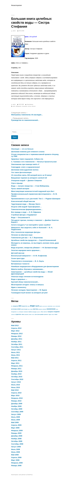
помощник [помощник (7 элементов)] (21, 311)
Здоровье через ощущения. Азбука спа (27, 159)
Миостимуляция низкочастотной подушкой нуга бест (32, 191)
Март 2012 (15, 331)
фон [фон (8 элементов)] (36, 314)
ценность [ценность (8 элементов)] (46, 314)
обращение (18, 106)
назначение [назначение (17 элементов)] (51, 309)
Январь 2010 (16, 401)
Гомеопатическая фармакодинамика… (27, 209)
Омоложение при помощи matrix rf (25, 164)
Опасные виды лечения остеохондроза (27, 276)
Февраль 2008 (17, 463)
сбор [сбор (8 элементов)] (42, 311)
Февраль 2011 (17, 366)
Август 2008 (16, 447)
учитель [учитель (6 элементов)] (33, 314)
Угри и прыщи (17, 183)
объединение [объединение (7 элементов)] (14, 311)
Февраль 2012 (17, 333)
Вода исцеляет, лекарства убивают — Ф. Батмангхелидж (34, 248)
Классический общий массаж (23, 201)
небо (14, 106)
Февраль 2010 (17, 398)
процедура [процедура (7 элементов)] (34, 311)
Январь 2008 (16, 465)
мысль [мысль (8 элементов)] (44, 309)
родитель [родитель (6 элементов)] (38, 311)
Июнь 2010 (15, 387)
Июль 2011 (15, 352)
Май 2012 (15, 325)
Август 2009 (16, 414)
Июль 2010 (15, 385)
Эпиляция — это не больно (22, 149)
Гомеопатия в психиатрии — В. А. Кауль (27, 261)
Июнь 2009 (15, 420)
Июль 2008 (15, 449)
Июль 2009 (15, 417)
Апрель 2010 (16, 393)
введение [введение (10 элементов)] (15, 306)
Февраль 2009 (17, 430)
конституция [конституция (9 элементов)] (24, 309)
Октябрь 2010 (16, 377)
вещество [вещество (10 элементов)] (24, 306)
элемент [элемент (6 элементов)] (52, 314)
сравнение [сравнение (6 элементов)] (13, 314)
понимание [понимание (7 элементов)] (26, 311)
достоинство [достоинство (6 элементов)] (45, 306)
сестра (29, 106)
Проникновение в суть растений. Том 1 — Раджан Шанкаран (35, 199)
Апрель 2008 (16, 457)
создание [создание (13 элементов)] (56, 311)
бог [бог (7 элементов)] (12, 306)
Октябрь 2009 (16, 409)
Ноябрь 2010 (16, 374)
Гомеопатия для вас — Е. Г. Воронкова (27, 238)
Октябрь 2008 (16, 441)
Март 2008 (15, 460)
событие (33, 106)
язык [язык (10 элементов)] (56, 314)
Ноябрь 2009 (16, 406)
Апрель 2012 (16, 328)
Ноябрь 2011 (16, 342)
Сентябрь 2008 (17, 444)
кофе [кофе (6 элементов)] (29, 309)
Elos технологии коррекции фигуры (25, 232)
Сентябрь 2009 (17, 412)
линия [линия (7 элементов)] (31, 309)
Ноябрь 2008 (16, 438)
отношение (24, 106)
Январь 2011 (16, 368)
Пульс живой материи (20, 188)
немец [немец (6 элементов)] (57, 309)
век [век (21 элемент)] (20, 306)
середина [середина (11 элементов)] (50, 311)
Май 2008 (15, 455)
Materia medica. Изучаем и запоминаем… (27, 269)
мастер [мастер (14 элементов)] (35, 309)
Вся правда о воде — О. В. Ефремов (26, 212)
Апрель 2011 (16, 360)
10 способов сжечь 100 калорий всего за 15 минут (31, 175)
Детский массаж (17, 253)
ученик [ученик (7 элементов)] (30, 314)
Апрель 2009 (16, 425)
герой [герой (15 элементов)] (37, 306)
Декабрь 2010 (16, 371)
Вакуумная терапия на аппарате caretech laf (29, 178)
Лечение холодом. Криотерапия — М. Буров (29, 290)
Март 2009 (15, 428)
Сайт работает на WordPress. (26, 474)
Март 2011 (15, 363)
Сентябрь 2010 (17, 379)
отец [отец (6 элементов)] (18, 311)
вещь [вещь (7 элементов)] (28, 306)
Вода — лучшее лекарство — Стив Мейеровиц (30, 186)
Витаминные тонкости (20, 264)
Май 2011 (15, 358)
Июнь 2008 (15, 452)
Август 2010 (16, 382)
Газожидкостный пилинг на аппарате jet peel (29, 293)
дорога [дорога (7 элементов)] (40, 306)
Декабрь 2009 (16, 403)
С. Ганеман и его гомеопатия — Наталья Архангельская (34, 162)
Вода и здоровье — (19, 279)
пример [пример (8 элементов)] (30, 311)
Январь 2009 (16, 433)
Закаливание (30, 104)
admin (14, 30)
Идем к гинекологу (18, 287)
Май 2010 (15, 390)
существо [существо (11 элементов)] (18, 314)
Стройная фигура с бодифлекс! (24, 215)
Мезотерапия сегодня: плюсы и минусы (27, 285)
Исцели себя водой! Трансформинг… (26, 207)
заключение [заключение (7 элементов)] (50, 306)
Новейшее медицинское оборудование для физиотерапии (35, 266)
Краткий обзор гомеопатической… (25, 282)
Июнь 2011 (15, 355)
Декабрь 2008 (16, 436)
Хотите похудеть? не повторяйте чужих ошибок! (31, 225)
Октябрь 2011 (16, 344)
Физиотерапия (16, 5)
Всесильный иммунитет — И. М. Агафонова (29, 256)
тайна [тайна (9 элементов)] (22, 314)
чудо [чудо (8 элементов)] (50, 314)
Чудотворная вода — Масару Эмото (25, 204)
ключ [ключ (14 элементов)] (19, 309)
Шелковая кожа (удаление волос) (24, 170)
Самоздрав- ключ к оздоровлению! (25, 167)
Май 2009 (15, 422)
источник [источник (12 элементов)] (14, 309)
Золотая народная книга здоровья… (26, 250)
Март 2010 (15, 395)
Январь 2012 (16, 336)
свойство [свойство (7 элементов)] (45, 311)
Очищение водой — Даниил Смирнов (26, 180)
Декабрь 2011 (16, 339)
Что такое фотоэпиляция (21, 172)
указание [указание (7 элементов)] (26, 314)
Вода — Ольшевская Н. (20, 217)
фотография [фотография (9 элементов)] (40, 314)
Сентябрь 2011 (17, 347)
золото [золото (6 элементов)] (54, 306)
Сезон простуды (18, 258)
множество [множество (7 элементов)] (40, 309)
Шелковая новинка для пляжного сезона (27, 152)
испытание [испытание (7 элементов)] (58, 306)
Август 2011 (16, 350)
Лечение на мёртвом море (22, 235)
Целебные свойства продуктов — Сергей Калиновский (33, 240)
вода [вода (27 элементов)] (32, 306)
